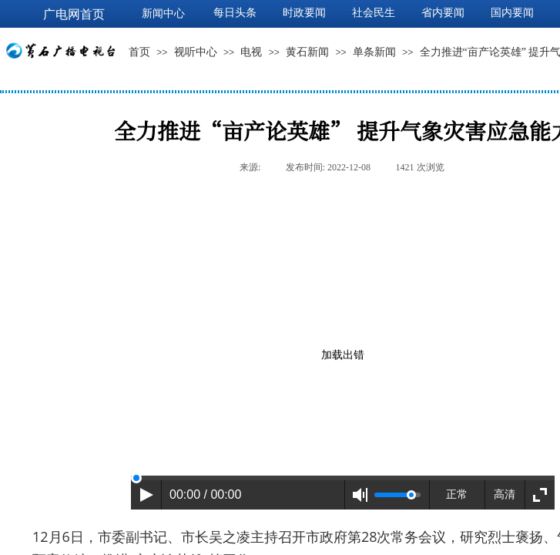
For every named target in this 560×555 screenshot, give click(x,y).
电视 (251, 52)
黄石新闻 (307, 52)
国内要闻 (512, 12)
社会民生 (373, 12)
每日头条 (235, 12)
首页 (139, 52)
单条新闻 (374, 52)
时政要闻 (304, 12)
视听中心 (195, 52)
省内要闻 (442, 12)
